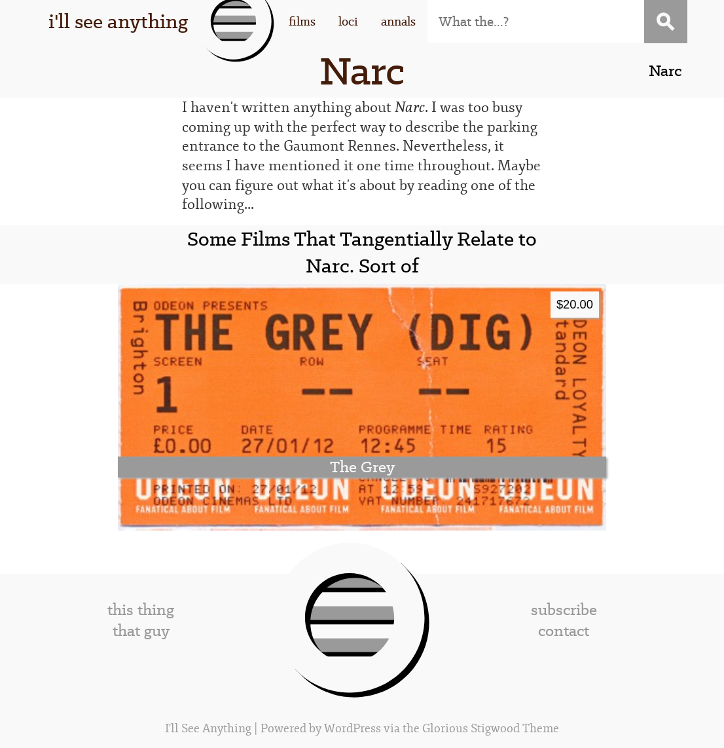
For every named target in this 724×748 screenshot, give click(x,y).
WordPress (352, 728)
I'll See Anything (209, 728)
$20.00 (574, 304)
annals (398, 21)
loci (348, 21)
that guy (141, 630)
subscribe (564, 609)
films (302, 21)
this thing (140, 609)
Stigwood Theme (515, 728)
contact (563, 630)
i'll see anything (118, 21)
